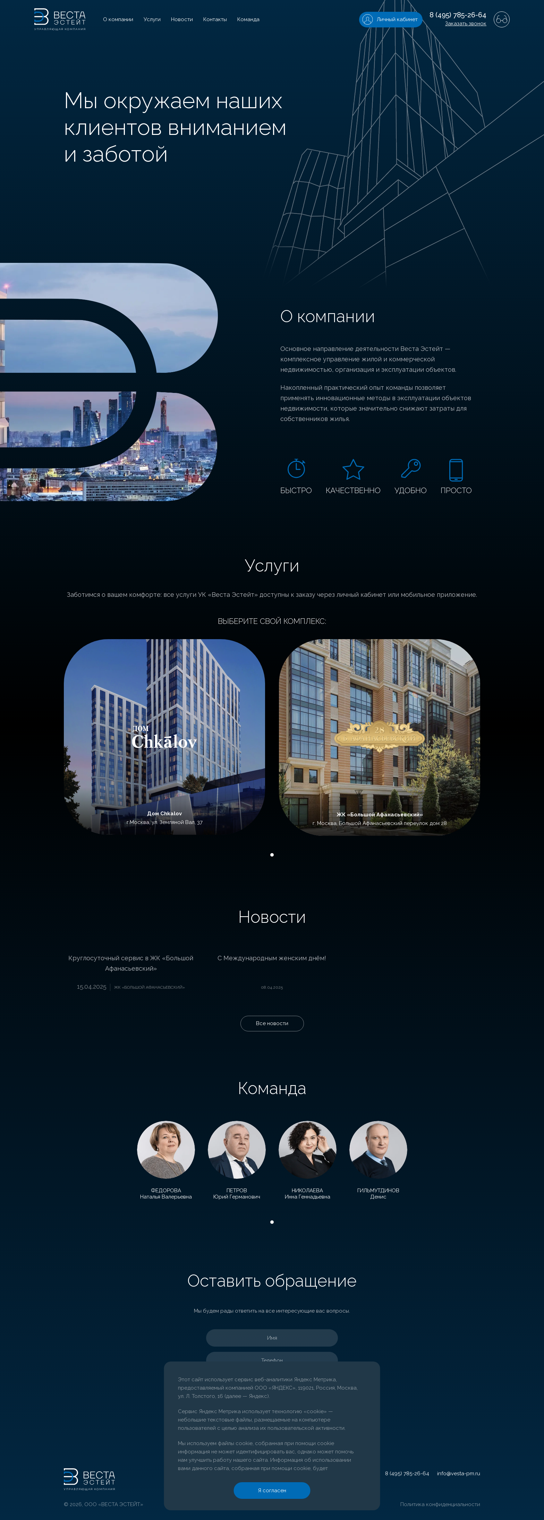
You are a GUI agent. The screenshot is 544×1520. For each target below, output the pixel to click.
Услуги (152, 19)
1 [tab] (272, 855)
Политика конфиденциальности (440, 1504)
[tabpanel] (164, 737)
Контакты (215, 19)
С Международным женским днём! (272, 958)
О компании (118, 19)
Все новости (272, 1023)
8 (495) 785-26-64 (458, 15)
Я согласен (272, 1490)
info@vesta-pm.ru (458, 1473)
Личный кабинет (397, 19)
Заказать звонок (465, 23)
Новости (182, 19)
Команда (248, 19)
